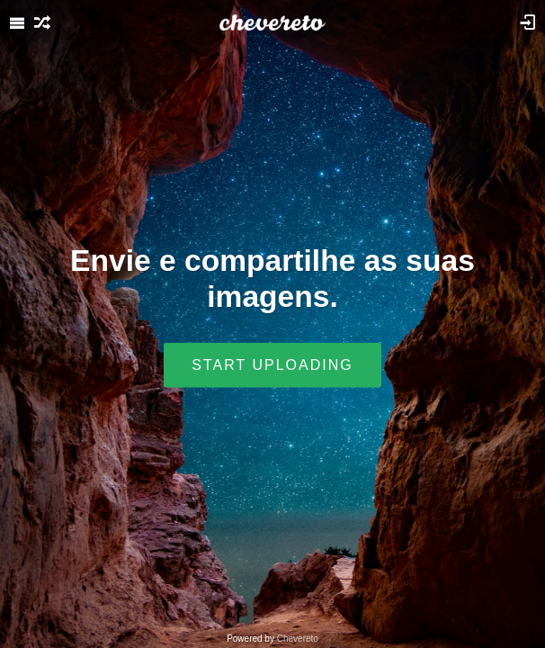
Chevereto (297, 639)
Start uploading (272, 364)
